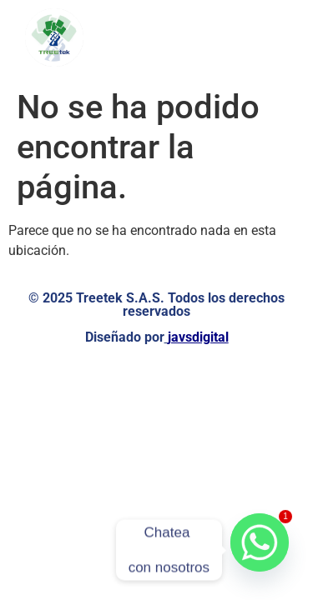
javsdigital (198, 337)
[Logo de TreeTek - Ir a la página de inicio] (54, 37)
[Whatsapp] (259, 550)
